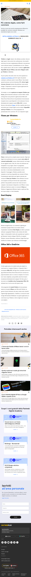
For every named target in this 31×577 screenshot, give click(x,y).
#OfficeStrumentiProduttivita (21, 309)
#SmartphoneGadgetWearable (9, 309)
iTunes (13, 105)
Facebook (15, 323)
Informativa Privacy (4, 574)
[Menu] (1, 3)
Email (21, 323)
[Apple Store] (8, 536)
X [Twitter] (12, 323)
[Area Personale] (29, 3)
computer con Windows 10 (7, 77)
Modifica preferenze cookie (15, 574)
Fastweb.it (3, 553)
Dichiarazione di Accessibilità (23, 574)
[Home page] (8, 3)
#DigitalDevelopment (5, 311)
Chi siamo (3, 549)
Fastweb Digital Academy (5, 558)
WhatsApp (18, 323)
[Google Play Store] (22, 536)
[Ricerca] (28, 4)
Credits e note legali (4, 551)
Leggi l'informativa (5, 498)
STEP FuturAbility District (5, 560)
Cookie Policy (9, 574)
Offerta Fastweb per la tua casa (15, 0)
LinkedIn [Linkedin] (9, 323)
